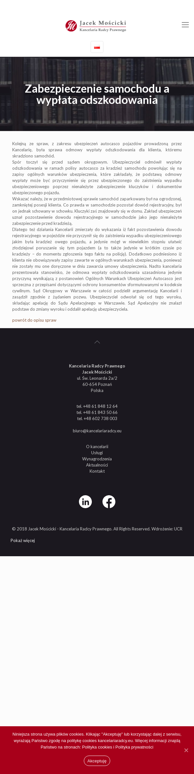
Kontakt (97, 471)
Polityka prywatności (134, 747)
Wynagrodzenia (97, 458)
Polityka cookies (97, 747)
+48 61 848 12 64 (71, 4)
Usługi (97, 452)
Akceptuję (96, 761)
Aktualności (97, 464)
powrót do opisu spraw (34, 320)
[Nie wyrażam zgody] (186, 750)
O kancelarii (97, 446)
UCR (178, 528)
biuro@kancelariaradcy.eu (122, 4)
